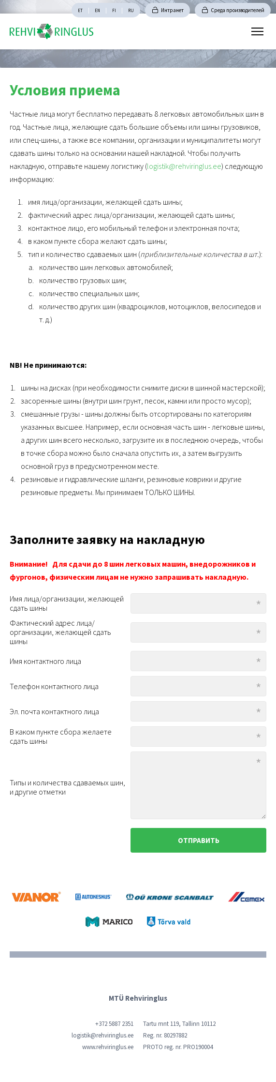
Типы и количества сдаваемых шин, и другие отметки (67, 787)
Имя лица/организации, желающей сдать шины (67, 603)
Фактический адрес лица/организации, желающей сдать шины (60, 632)
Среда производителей (237, 10)
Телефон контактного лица (54, 686)
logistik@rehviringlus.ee (184, 166)
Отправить (198, 840)
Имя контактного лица (45, 661)
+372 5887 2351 (114, 1024)
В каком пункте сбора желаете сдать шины (61, 736)
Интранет (172, 10)
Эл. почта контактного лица (54, 711)
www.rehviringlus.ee (107, 1047)
